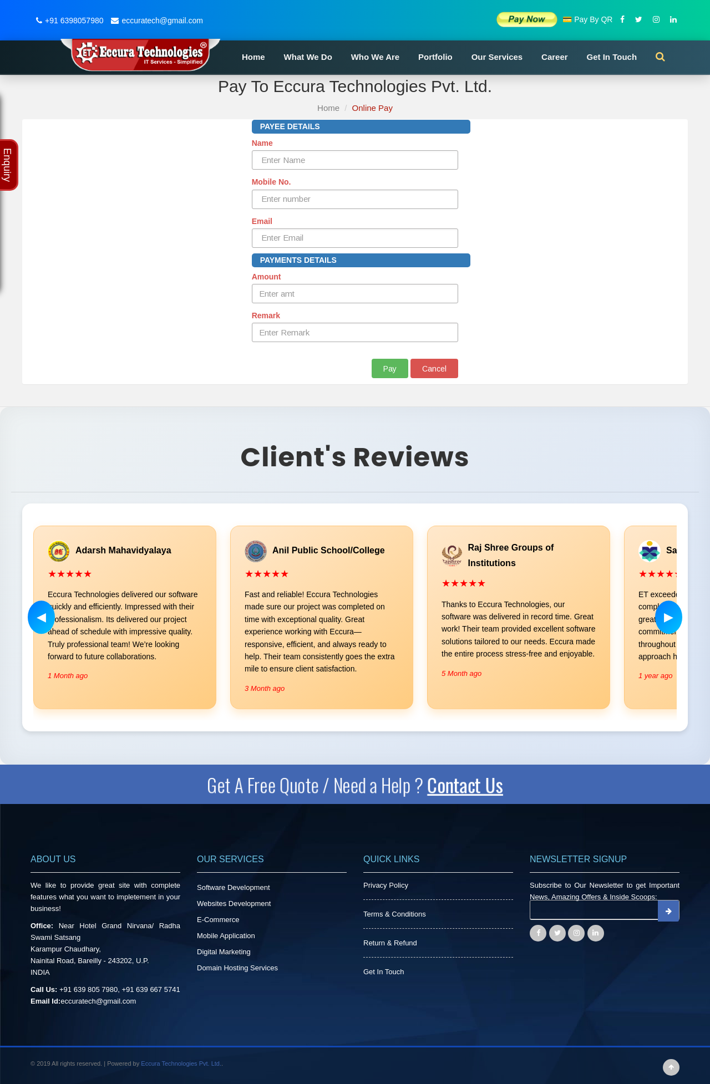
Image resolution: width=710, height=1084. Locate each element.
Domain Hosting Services (237, 968)
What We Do (308, 57)
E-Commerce (218, 919)
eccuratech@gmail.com (155, 20)
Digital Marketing (224, 952)
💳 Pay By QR (587, 19)
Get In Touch (612, 57)
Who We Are (375, 57)
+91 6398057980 (68, 20)
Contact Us (466, 784)
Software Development (233, 887)
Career (554, 57)
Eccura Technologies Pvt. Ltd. (181, 1063)
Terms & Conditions (394, 914)
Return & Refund (390, 943)
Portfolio (435, 57)
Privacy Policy (385, 885)
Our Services (497, 57)
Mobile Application (226, 936)
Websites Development (234, 903)
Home (253, 57)
